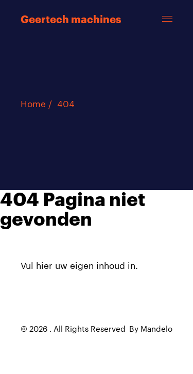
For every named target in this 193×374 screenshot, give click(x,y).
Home (33, 104)
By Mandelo (150, 329)
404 (66, 104)
